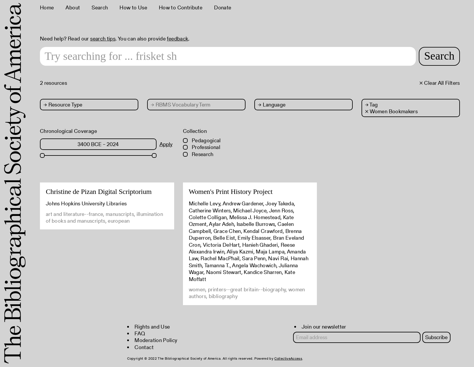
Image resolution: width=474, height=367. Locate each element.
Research (198, 154)
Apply (165, 144)
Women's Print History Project (231, 191)
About (72, 7)
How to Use (133, 7)
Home (47, 7)
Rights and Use (152, 326)
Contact (144, 347)
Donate (222, 7)
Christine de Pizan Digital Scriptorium (99, 191)
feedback (177, 38)
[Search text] (228, 56)
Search (100, 7)
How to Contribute (180, 7)
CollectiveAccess (288, 358)
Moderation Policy (156, 340)
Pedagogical (202, 140)
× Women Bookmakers (391, 111)
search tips (102, 38)
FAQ (140, 333)
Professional (202, 147)
